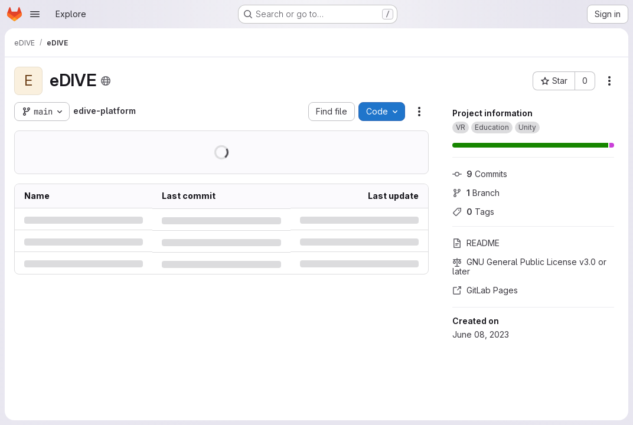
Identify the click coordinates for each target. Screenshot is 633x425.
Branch (476, 193)
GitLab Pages (485, 290)
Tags (473, 212)
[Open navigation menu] (34, 14)
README (476, 243)
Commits (479, 174)
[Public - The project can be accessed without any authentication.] (105, 81)
